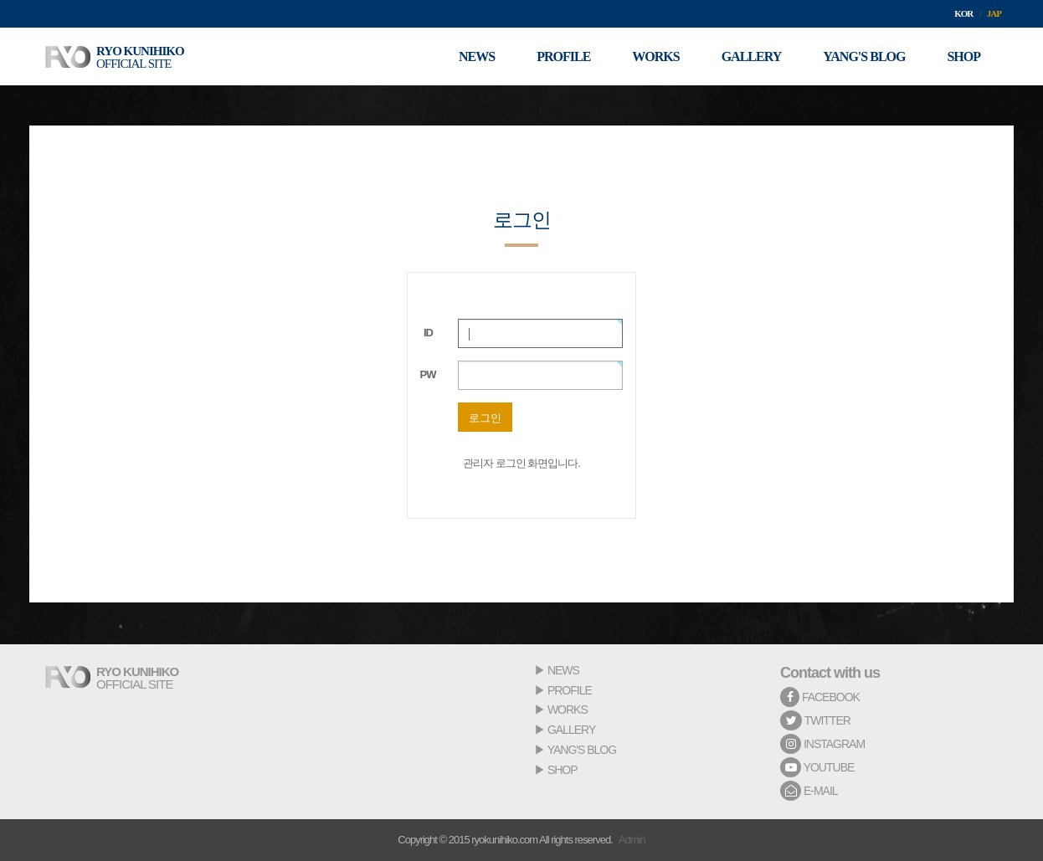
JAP (994, 13)
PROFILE (569, 690)
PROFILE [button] (563, 56)
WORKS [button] (655, 56)
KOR (963, 13)
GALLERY (571, 729)
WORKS (567, 709)
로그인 (485, 418)
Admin (632, 839)
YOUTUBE (817, 767)
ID (428, 332)
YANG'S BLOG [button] (864, 56)
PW (428, 374)
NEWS (563, 670)
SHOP (562, 769)
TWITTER (815, 720)
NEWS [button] (477, 56)
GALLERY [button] (752, 56)
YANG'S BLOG (581, 749)
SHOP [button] (963, 56)
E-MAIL (809, 790)
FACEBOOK (820, 697)
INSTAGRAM (822, 744)
